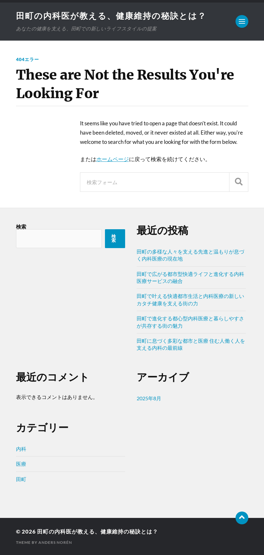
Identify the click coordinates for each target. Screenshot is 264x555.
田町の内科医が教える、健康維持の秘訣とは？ (111, 15)
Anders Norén (55, 542)
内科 (21, 449)
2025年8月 (149, 398)
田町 (21, 479)
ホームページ (112, 159)
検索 (21, 226)
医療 (21, 464)
